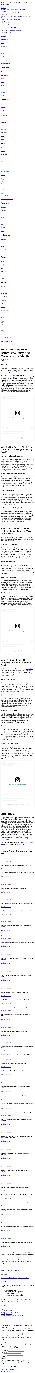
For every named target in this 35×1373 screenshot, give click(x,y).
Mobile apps (4, 31)
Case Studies (4, 1278)
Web (9, 1370)
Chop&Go (14, 377)
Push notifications (13, 9)
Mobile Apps (12, 1278)
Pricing (10, 16)
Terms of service (29, 1325)
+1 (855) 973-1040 (26, 1285)
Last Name (4, 1352)
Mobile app (4, 9)
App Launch (19, 16)
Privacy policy (17, 1325)
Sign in (3, 32)
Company (4, 1356)
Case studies (4, 16)
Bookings (19, 31)
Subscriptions (22, 9)
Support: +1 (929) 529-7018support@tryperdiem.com (8, 1310)
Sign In (3, 21)
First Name (4, 1350)
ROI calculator (27, 16)
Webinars (26, 1278)
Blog (14, 16)
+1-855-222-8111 (13, 1301)
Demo (12, 1370)
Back (2, 345)
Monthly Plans (19, 1270)
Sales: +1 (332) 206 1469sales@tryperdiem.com (10, 1313)
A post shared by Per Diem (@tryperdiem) (17, 438)
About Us (4, 1270)
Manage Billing (19, 1315)
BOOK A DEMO (6, 1371)
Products (3, 8)
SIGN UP (8, 32)
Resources (4, 14)
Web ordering (12, 31)
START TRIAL (5, 23)
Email (2, 1354)
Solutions (12, 1270)
